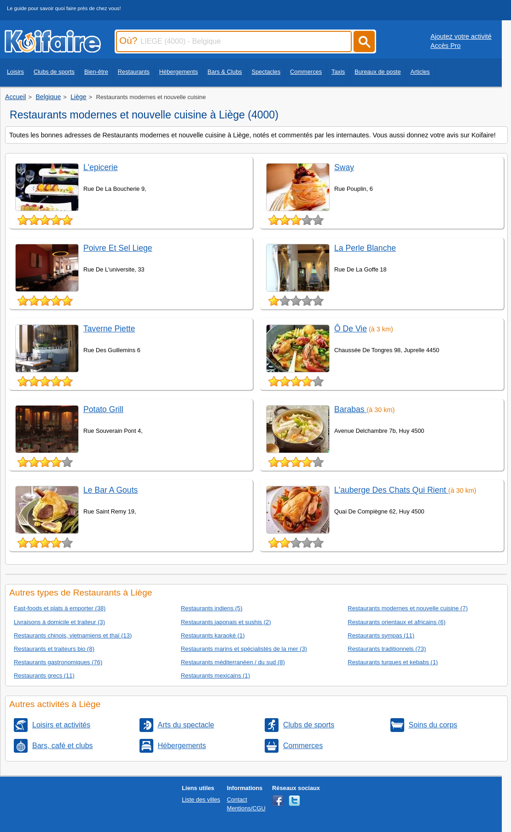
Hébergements (178, 71)
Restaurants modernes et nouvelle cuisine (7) (408, 608)
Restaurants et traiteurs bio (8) (54, 648)
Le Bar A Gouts (110, 490)
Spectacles (265, 71)
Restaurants (134, 71)
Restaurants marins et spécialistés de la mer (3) (244, 648)
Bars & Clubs (225, 71)
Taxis (338, 71)
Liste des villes (201, 799)
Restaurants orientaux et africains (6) (396, 622)
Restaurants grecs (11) (44, 675)
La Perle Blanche (365, 248)
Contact (237, 799)
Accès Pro (445, 45)
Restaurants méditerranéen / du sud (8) (233, 662)
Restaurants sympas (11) (381, 635)
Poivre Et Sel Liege (117, 248)
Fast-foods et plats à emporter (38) (59, 608)
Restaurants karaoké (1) (213, 635)
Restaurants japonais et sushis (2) (226, 622)
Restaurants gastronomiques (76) (58, 662)
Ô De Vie (350, 328)
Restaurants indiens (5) (212, 608)
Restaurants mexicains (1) (215, 675)
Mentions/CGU (246, 808)
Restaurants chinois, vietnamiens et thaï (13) (73, 635)
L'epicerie (100, 167)
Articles (420, 71)
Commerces (306, 71)
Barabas (350, 409)
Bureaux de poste (377, 71)
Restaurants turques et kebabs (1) (393, 662)
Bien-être (96, 71)
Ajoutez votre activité (461, 36)
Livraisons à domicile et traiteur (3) (59, 622)
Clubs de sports (54, 71)
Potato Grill (103, 409)
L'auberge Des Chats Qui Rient (391, 490)
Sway (344, 167)
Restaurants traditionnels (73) (387, 648)
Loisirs (15, 71)
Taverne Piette (109, 328)
